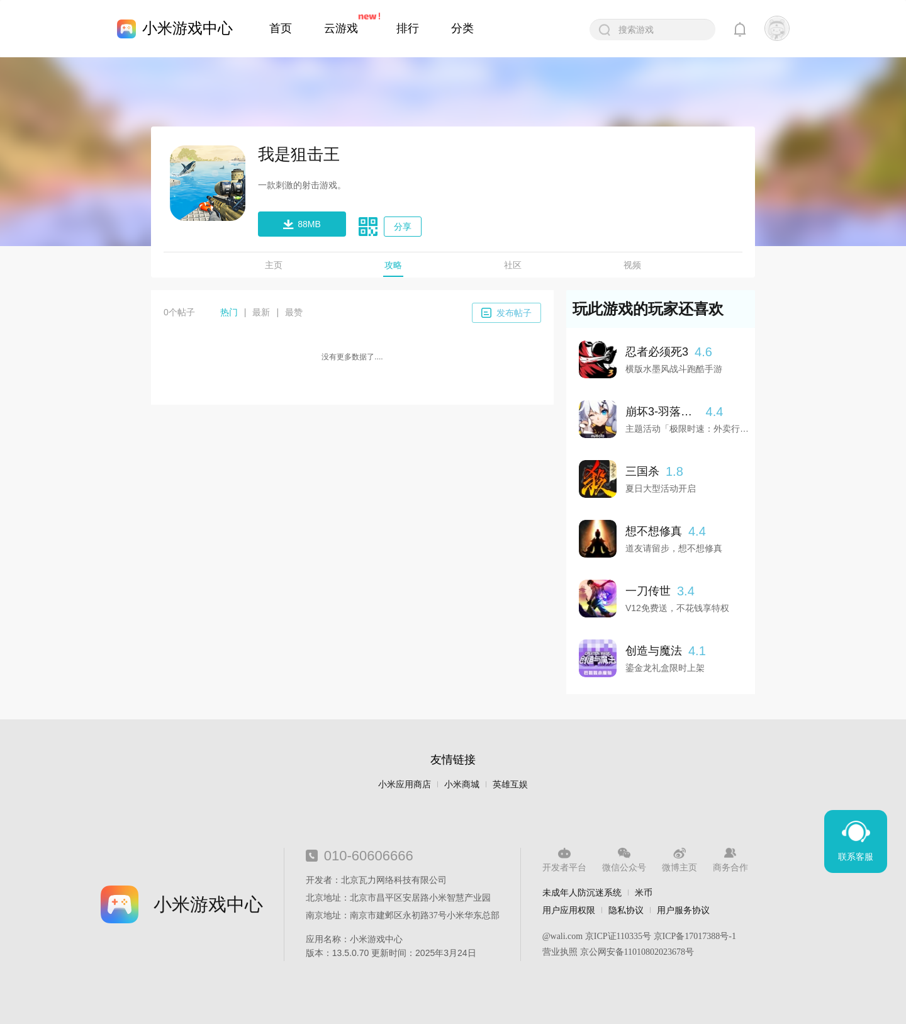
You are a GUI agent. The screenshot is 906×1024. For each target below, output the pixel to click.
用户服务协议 (683, 910)
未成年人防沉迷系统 (582, 892)
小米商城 (461, 784)
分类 (462, 28)
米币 (643, 892)
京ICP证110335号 (618, 936)
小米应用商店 (404, 784)
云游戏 (341, 28)
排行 (407, 28)
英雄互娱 (510, 784)
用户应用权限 (568, 910)
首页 (280, 28)
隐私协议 (626, 910)
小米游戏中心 (187, 28)
